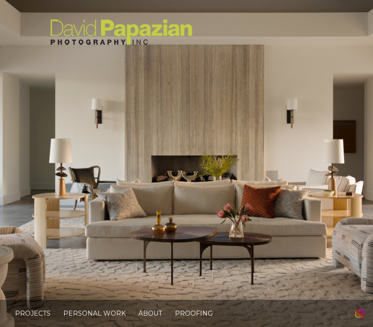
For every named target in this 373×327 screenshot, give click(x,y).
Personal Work (94, 313)
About (150, 313)
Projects (33, 313)
